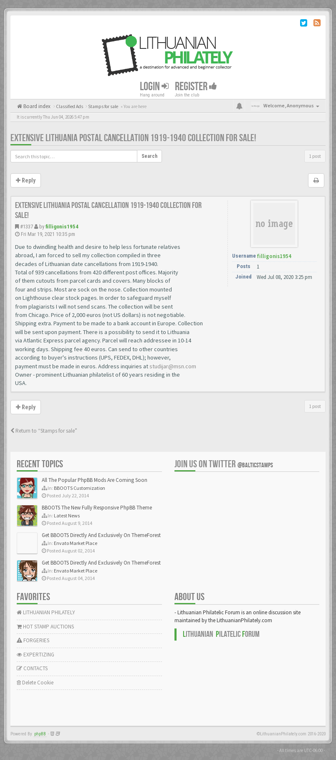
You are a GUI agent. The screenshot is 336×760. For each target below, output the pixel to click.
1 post (315, 156)
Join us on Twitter (223, 464)
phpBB (40, 734)
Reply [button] (25, 180)
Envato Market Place (75, 543)
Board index (36, 106)
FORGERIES (33, 640)
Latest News (67, 515)
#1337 (26, 226)
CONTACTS (32, 668)
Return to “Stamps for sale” (43, 430)
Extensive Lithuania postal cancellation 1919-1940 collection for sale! (133, 138)
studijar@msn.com (172, 366)
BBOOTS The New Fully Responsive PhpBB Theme (97, 507)
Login (154, 86)
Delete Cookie (35, 682)
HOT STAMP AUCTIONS (45, 626)
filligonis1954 (61, 226)
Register (196, 86)
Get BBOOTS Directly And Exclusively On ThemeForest (101, 535)
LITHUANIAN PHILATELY (46, 612)
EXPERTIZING (35, 654)
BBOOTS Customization (79, 488)
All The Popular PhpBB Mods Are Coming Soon (94, 480)
